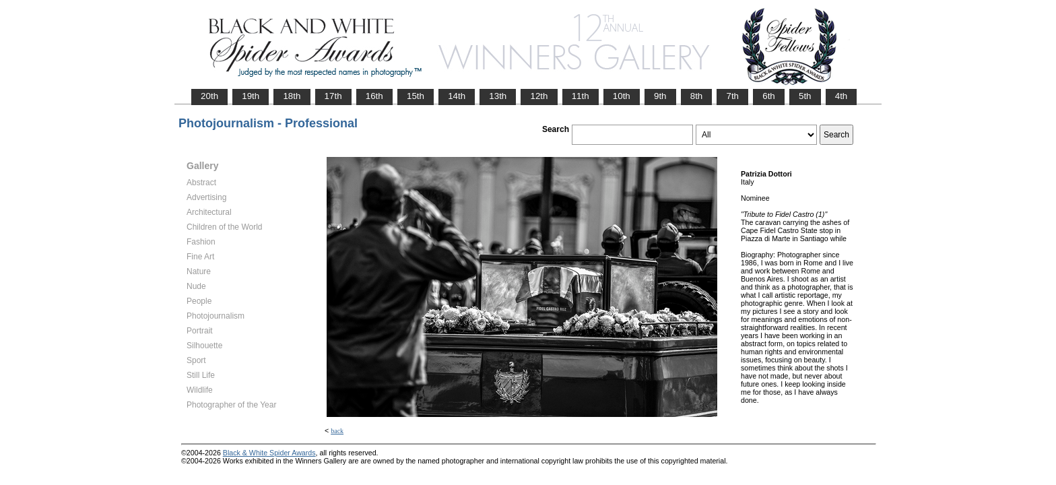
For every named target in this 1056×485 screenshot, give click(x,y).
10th (621, 96)
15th (415, 96)
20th (209, 96)
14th (456, 96)
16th (374, 96)
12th (539, 96)
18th (291, 96)
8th (697, 96)
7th (732, 96)
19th (250, 96)
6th (769, 96)
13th (498, 96)
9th (660, 96)
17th (333, 96)
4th (841, 96)
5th (805, 96)
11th (580, 96)
